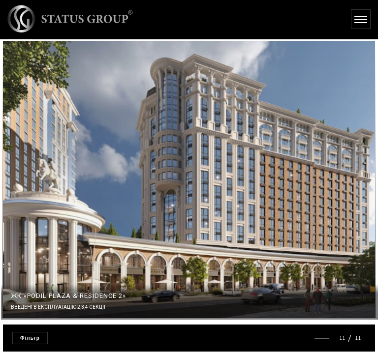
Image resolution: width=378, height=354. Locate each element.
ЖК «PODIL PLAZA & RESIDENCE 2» (68, 295)
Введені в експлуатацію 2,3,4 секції (58, 307)
